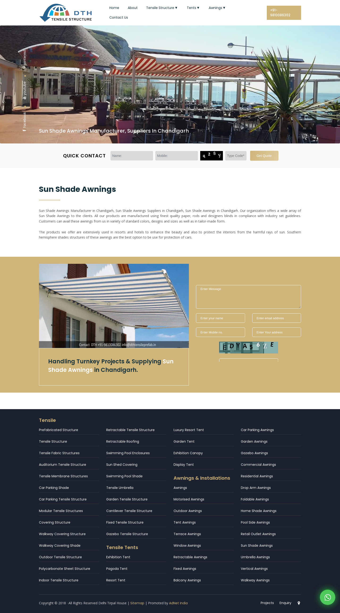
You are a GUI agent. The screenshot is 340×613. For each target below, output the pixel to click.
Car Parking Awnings (257, 430)
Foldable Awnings (255, 499)
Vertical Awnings (254, 568)
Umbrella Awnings (255, 557)
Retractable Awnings (190, 557)
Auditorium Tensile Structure (62, 464)
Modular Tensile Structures (61, 510)
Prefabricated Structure (58, 430)
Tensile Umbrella (119, 487)
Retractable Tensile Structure (130, 430)
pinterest (24, 59)
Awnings (217, 7)
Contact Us (118, 17)
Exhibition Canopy (188, 453)
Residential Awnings (257, 476)
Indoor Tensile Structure (58, 580)
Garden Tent (184, 441)
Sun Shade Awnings (257, 545)
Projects (267, 602)
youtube (24, 90)
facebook (24, 122)
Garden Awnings (254, 441)
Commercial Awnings (258, 464)
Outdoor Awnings (188, 510)
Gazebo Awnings (254, 453)
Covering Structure (54, 522)
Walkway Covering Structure (62, 534)
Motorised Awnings (189, 499)
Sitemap (137, 603)
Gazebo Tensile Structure (127, 534)
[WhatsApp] (327, 598)
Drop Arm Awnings (256, 487)
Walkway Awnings (255, 580)
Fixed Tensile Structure (125, 522)
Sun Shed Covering (121, 464)
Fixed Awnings (185, 568)
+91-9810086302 (280, 12)
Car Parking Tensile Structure (63, 499)
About (133, 7)
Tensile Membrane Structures (63, 476)
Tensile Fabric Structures (59, 453)
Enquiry (285, 602)
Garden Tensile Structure (127, 499)
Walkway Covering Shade (60, 545)
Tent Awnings (185, 522)
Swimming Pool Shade (124, 476)
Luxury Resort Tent (189, 430)
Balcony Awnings (187, 580)
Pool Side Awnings (255, 522)
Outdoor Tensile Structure (60, 557)
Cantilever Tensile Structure (129, 510)
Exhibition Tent (118, 557)
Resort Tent (115, 580)
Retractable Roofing (122, 441)
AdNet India (178, 603)
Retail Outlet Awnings (258, 534)
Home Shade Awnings (258, 510)
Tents (193, 7)
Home (114, 7)
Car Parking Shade (54, 487)
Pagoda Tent (117, 568)
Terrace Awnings (187, 534)
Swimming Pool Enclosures (128, 453)
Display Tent (184, 464)
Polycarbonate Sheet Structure (64, 568)
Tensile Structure (162, 7)
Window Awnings (187, 545)
